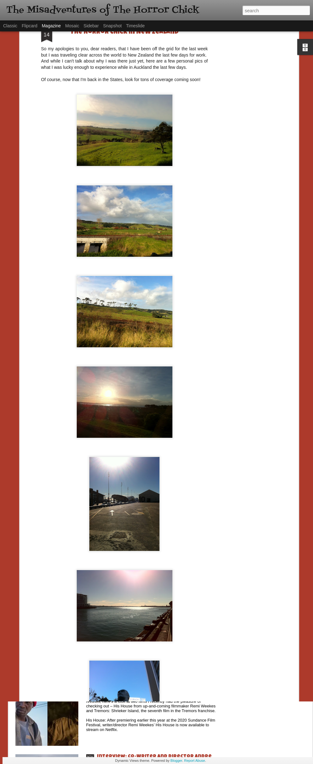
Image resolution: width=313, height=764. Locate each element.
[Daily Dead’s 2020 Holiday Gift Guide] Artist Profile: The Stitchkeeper (156, 545)
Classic (10, 25)
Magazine (51, 25)
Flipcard (29, 25)
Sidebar (91, 25)
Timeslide (135, 25)
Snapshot (112, 25)
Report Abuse (194, 760)
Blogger (176, 760)
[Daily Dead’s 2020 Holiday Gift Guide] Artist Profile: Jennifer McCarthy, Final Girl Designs (156, 619)
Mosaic (72, 25)
